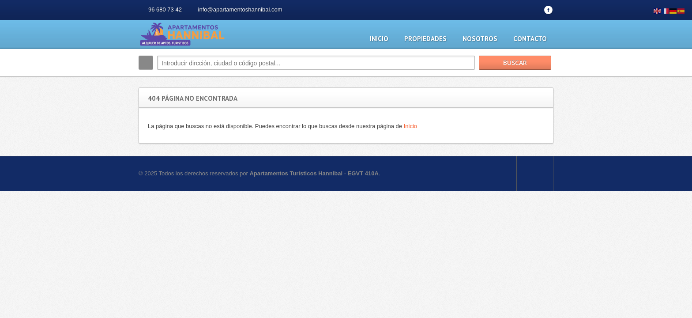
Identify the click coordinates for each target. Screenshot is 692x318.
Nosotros (480, 38)
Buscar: (146, 63)
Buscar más (543, 81)
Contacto (530, 38)
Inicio (379, 38)
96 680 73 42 (165, 9)
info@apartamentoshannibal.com (240, 9)
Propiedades (425, 38)
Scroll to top (534, 173)
